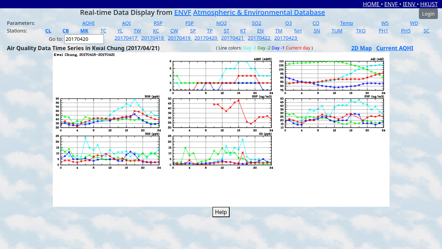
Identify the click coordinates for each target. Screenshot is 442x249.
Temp (346, 23)
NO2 (221, 23)
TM (278, 30)
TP (210, 30)
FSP (189, 23)
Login (428, 13)
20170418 (153, 38)
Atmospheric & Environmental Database (259, 12)
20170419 (180, 38)
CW (174, 30)
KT (243, 30)
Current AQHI (394, 48)
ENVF (391, 4)
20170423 (286, 38)
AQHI (88, 23)
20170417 (127, 38)
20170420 (206, 38)
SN (317, 30)
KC (156, 30)
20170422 (260, 38)
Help (221, 212)
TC (103, 30)
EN (260, 30)
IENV (409, 4)
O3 (288, 23)
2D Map (361, 48)
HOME (372, 4)
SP (193, 30)
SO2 (256, 23)
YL (120, 30)
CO (316, 23)
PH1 (383, 30)
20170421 (233, 38)
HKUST (429, 4)
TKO (361, 30)
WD (414, 23)
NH (298, 30)
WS (384, 23)
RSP (158, 23)
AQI (126, 23)
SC (427, 30)
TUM (337, 30)
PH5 (406, 30)
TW (137, 30)
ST (226, 30)
